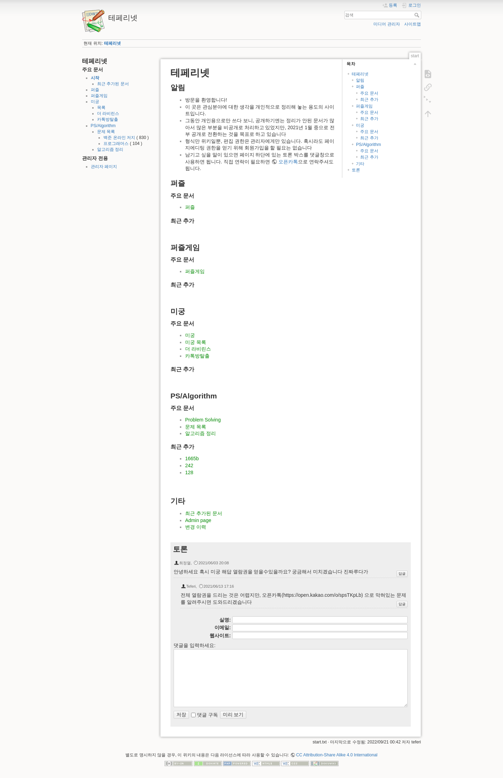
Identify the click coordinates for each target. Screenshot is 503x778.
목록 (101, 107)
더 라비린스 (108, 113)
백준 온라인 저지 (119, 137)
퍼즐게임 (99, 95)
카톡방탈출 (107, 119)
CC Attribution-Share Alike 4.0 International (337, 755)
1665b (192, 458)
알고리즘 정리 (110, 149)
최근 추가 (369, 99)
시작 (95, 77)
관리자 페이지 (104, 166)
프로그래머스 (116, 143)
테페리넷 (112, 43)
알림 (360, 80)
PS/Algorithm (103, 125)
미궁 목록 (195, 342)
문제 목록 (106, 131)
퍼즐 (95, 89)
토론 (356, 170)
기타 (360, 163)
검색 (417, 15)
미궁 (95, 101)
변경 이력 (195, 527)
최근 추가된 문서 (113, 83)
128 (189, 472)
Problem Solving (203, 420)
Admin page (198, 520)
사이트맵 (412, 24)
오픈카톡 (288, 161)
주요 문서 (369, 93)
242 (189, 465)
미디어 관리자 (386, 24)
